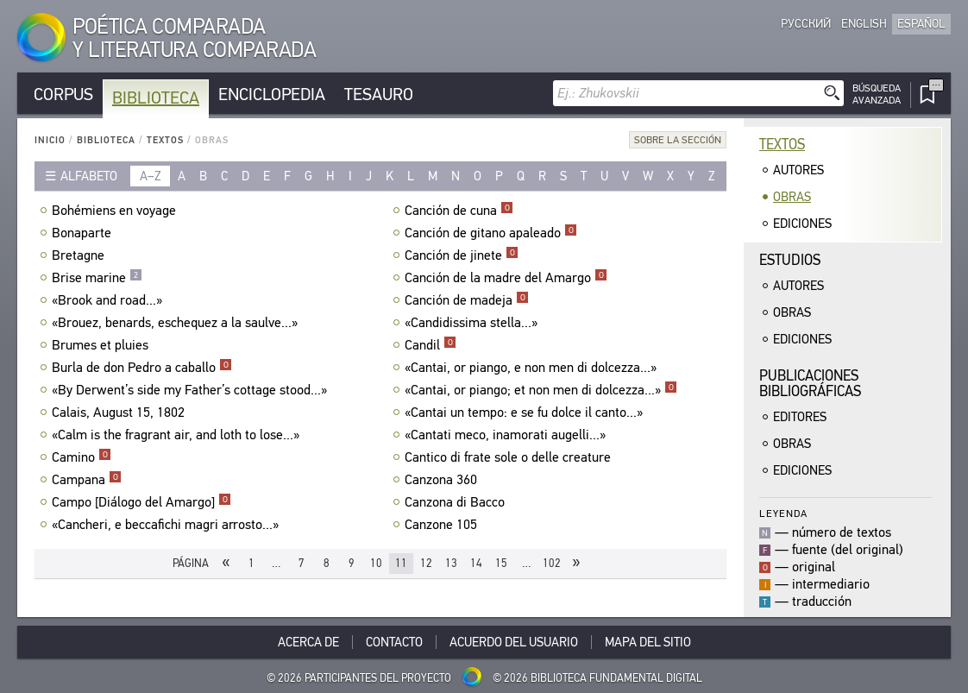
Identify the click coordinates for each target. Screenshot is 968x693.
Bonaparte (84, 233)
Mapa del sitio (648, 642)
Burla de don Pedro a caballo (142, 367)
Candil (430, 345)
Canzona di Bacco (457, 502)
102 (552, 563)
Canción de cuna (459, 210)
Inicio (50, 140)
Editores (800, 417)
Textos (165, 140)
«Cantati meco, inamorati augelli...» (507, 435)
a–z (150, 176)
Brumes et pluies (102, 345)
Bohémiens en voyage (116, 210)
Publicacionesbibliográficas (810, 383)
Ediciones (802, 223)
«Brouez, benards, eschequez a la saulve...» (177, 323)
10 (376, 563)
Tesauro (378, 94)
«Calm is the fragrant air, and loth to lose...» (178, 435)
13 (451, 563)
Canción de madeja (467, 300)
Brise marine (97, 278)
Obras (792, 197)
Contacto (394, 642)
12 (426, 563)
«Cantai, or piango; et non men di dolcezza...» (541, 390)
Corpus (63, 94)
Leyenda (783, 513)
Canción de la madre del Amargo (506, 278)
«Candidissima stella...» (473, 323)
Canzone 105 (443, 524)
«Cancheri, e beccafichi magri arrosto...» (167, 524)
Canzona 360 (443, 480)
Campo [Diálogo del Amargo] (141, 502)
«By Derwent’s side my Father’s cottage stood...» (191, 390)
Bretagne (80, 255)
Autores (798, 170)
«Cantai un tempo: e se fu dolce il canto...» (526, 412)
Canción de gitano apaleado (491, 233)
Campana (87, 480)
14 (476, 563)
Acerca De (308, 642)
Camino (81, 457)
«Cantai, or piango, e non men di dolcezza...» (533, 367)
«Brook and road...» (109, 300)
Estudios (789, 260)
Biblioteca (155, 98)
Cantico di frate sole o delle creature (510, 457)
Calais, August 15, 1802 (120, 412)
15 (501, 563)
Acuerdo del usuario (513, 642)
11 (401, 563)
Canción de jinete (462, 255)
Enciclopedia (271, 94)
